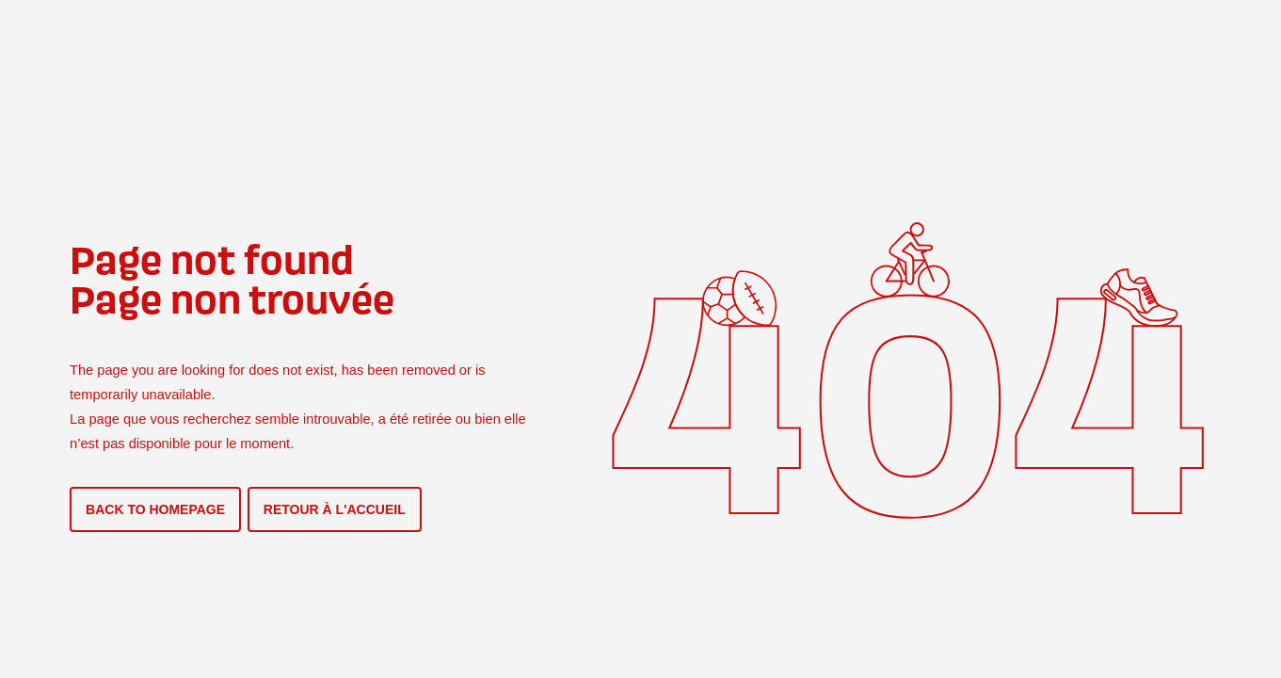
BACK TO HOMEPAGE (155, 509)
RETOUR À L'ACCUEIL (335, 509)
